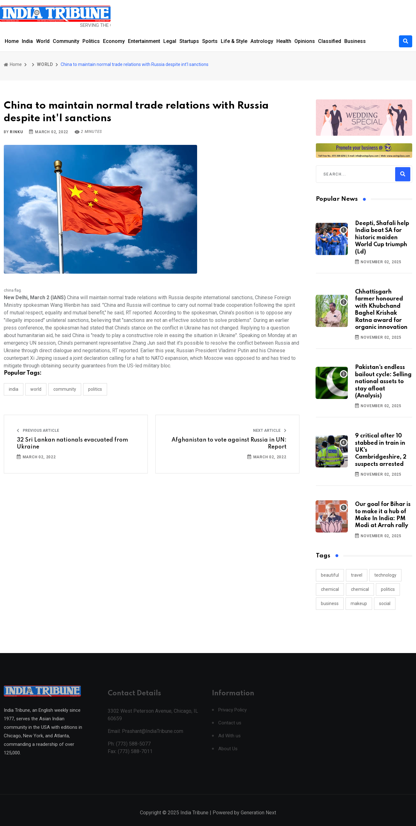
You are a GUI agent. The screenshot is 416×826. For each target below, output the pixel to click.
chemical (330, 589)
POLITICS (95, 389)
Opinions (304, 41)
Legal (169, 41)
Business (355, 41)
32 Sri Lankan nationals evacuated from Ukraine (72, 443)
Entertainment (144, 41)
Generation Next (258, 819)
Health (283, 41)
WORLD (45, 64)
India (27, 41)
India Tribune (194, 819)
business (330, 603)
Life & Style (234, 41)
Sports (210, 41)
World (43, 41)
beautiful (330, 575)
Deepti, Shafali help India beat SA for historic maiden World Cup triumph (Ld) (382, 238)
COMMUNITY (64, 389)
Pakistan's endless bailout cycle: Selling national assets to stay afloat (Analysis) (383, 382)
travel (356, 575)
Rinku (16, 132)
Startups (189, 41)
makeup (359, 603)
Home (12, 41)
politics (388, 589)
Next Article (269, 430)
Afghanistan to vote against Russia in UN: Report (229, 443)
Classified (329, 41)
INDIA (13, 389)
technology (385, 575)
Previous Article (38, 430)
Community (66, 41)
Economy (114, 41)
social (384, 603)
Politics (91, 41)
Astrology (261, 41)
